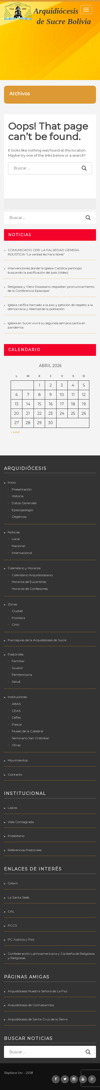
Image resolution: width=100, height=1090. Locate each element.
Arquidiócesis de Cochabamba (31, 1005)
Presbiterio (16, 836)
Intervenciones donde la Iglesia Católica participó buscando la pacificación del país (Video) (45, 270)
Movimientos (18, 760)
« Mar (15, 432)
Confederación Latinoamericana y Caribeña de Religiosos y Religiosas (51, 956)
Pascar (17, 724)
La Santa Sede (18, 897)
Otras (16, 745)
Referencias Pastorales (25, 850)
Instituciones (17, 697)
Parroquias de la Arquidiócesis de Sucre (37, 640)
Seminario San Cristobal (30, 738)
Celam (13, 883)
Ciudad (17, 611)
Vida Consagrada (21, 822)
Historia (17, 496)
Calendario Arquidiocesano (32, 575)
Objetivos (19, 517)
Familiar (18, 661)
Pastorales (15, 654)
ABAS (16, 704)
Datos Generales (24, 503)
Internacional (22, 553)
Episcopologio (22, 510)
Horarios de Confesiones (30, 589)
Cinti (15, 625)
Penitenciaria (22, 675)
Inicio (12, 482)
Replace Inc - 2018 (18, 1073)
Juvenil (17, 668)
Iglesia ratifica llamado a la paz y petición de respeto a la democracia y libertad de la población (50, 307)
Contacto (15, 774)
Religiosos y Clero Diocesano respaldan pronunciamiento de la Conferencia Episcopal (51, 289)
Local (16, 539)
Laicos (12, 808)
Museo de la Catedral (27, 731)
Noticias (14, 532)
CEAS (16, 711)
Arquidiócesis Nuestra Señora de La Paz (37, 991)
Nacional (18, 546)
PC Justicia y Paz (21, 939)
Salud (16, 682)
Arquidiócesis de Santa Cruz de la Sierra (37, 1019)
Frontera (18, 618)
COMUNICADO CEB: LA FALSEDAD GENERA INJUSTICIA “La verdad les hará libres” (43, 252)
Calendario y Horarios (24, 568)
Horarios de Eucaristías (29, 582)
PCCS (12, 925)
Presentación (22, 489)
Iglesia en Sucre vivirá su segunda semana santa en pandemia (46, 325)
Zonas (12, 604)
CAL (11, 911)
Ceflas (16, 717)
